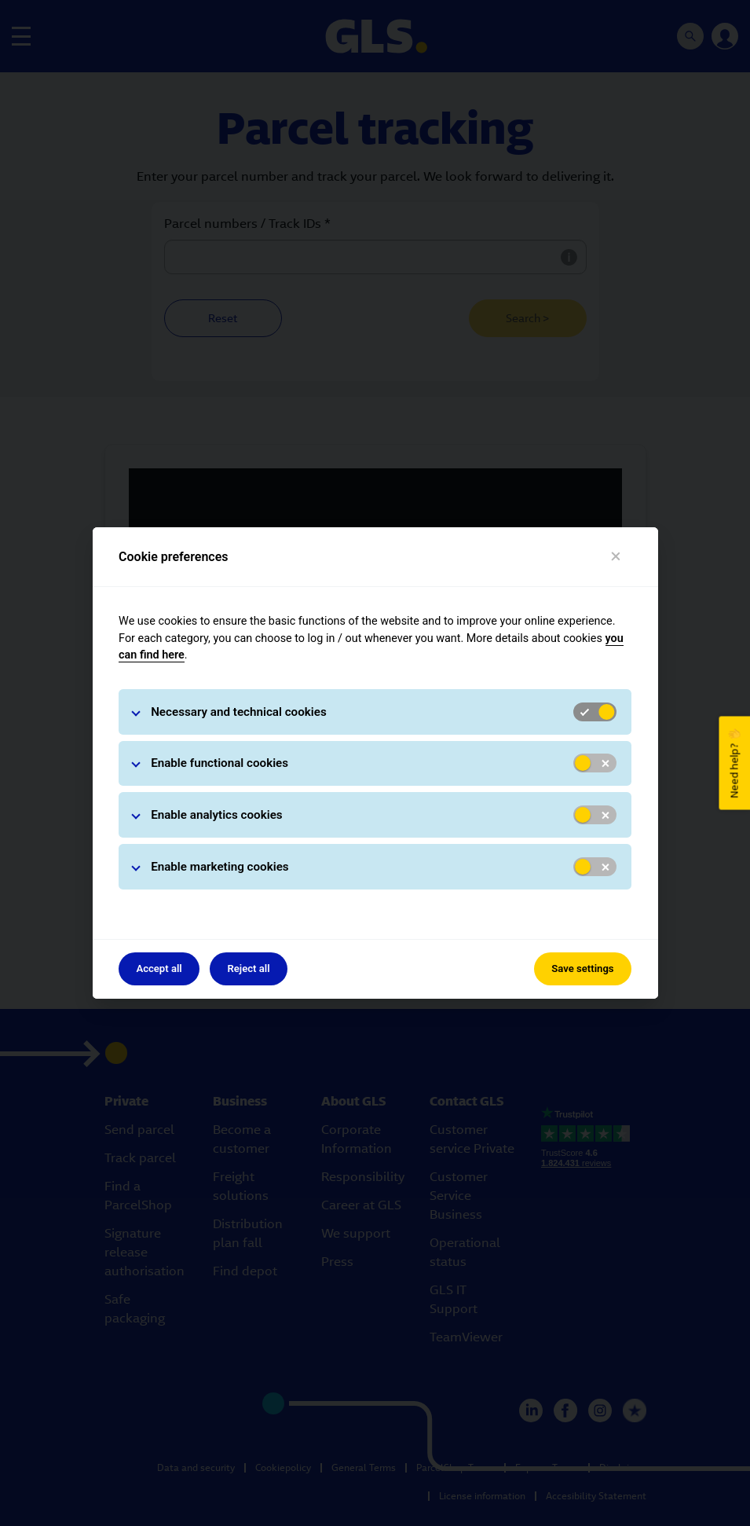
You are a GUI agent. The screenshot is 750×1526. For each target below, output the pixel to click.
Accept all (158, 968)
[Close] (615, 556)
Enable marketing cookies (220, 867)
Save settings (582, 968)
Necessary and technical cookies (239, 712)
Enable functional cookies (219, 763)
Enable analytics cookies (217, 815)
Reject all (248, 968)
